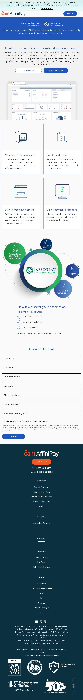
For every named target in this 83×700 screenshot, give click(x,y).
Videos (41, 506)
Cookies (42, 652)
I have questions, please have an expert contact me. (25, 421)
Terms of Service (37, 649)
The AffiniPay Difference (41, 588)
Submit (13, 436)
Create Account (56, 70)
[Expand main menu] (80, 13)
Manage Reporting (41, 492)
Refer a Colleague (41, 607)
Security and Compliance (41, 496)
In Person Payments (41, 501)
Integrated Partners (41, 523)
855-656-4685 (46, 472)
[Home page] (13, 13)
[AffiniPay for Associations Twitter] (40, 621)
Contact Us (41, 462)
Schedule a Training (41, 567)
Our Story (41, 583)
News (41, 593)
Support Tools (42, 557)
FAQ (41, 612)
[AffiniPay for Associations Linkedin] (45, 621)
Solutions (41, 538)
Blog (41, 598)
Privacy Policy (74, 429)
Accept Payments (41, 487)
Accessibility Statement (55, 649)
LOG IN (70, 13)
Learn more (47, 8)
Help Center (41, 562)
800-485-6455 (44, 468)
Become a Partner (41, 528)
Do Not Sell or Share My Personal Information (41, 655)
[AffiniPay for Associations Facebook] (36, 621)
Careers (41, 603)
